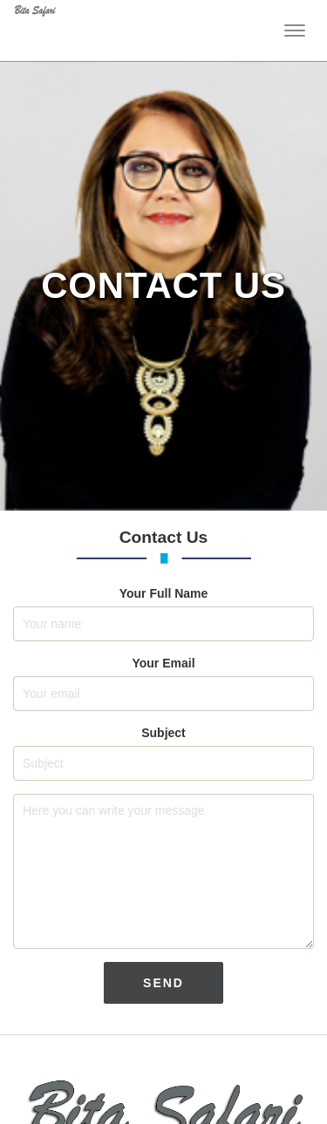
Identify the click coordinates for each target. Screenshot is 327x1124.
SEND (181, 982)
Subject (163, 733)
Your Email (163, 663)
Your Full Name (163, 593)
